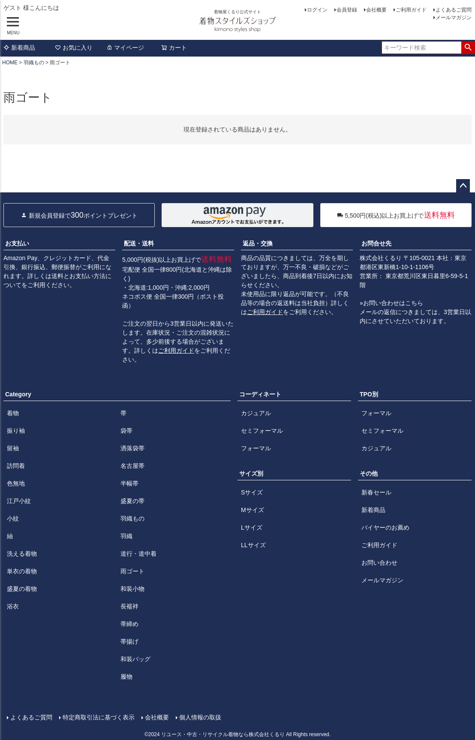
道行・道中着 (138, 553)
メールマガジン (454, 18)
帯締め (129, 623)
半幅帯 (129, 483)
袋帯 (126, 430)
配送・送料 (139, 243)
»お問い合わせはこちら (391, 303)
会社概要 (376, 10)
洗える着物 (22, 553)
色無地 (16, 483)
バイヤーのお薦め (385, 527)
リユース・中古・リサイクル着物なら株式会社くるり (223, 734)
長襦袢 (129, 606)
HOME (10, 63)
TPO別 (369, 394)
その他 (369, 473)
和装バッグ (135, 659)
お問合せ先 (376, 243)
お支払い (17, 243)
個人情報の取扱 (200, 717)
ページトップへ (463, 186)
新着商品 (19, 47)
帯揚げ (129, 641)
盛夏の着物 (22, 588)
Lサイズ (251, 527)
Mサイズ (252, 509)
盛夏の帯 (132, 500)
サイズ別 (251, 473)
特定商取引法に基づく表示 (99, 717)
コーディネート (260, 394)
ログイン (317, 10)
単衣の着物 (22, 571)
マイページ (125, 47)
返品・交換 (258, 243)
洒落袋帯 (132, 448)
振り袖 (16, 430)
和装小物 (132, 588)
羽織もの (34, 63)
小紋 (13, 518)
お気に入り (74, 47)
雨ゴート (132, 571)
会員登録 (347, 10)
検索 (468, 48)
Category (18, 394)
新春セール (376, 492)
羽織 (126, 536)
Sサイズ (252, 492)
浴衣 (13, 606)
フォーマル (256, 448)
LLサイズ (253, 545)
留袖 (13, 448)
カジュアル (256, 413)
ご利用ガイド (411, 10)
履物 (126, 676)
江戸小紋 (19, 500)
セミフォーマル (262, 430)
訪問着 (16, 465)
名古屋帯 (132, 465)
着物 (13, 413)
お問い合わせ (379, 562)
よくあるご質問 (454, 10)
